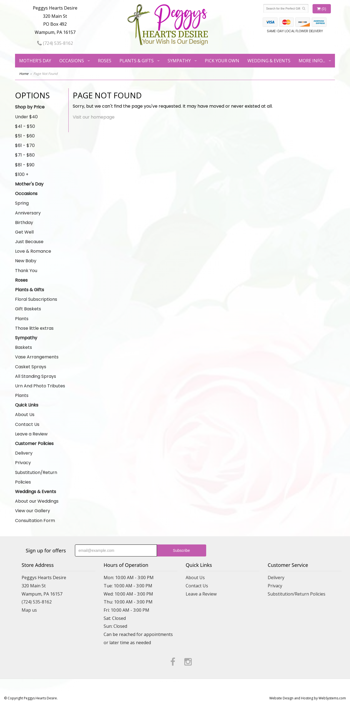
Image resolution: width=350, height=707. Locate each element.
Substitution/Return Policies (36, 477)
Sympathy (179, 61)
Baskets (23, 347)
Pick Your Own (222, 61)
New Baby (25, 261)
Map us (29, 610)
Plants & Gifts (136, 61)
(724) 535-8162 (55, 43)
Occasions (71, 61)
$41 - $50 (25, 126)
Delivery (24, 453)
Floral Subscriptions (36, 299)
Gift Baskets (28, 309)
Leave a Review (31, 434)
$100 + (21, 174)
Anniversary (28, 213)
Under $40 (26, 117)
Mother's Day (35, 61)
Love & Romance (33, 251)
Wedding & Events (268, 61)
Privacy (23, 462)
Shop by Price (30, 107)
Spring (22, 203)
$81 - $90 (24, 165)
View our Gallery (32, 511)
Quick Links (26, 405)
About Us (24, 414)
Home (23, 73)
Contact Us (27, 424)
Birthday (24, 222)
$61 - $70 (25, 145)
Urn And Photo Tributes (40, 386)
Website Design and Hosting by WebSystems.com (307, 698)
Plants (21, 319)
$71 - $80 (25, 155)
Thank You (26, 270)
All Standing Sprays (35, 376)
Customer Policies (34, 443)
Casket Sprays (30, 367)
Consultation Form (35, 520)
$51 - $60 (25, 136)
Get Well (24, 232)
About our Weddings (37, 501)
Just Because (29, 241)
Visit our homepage (94, 117)
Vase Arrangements (37, 357)
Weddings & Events (35, 491)
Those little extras (34, 328)
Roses (104, 61)
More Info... (312, 61)
